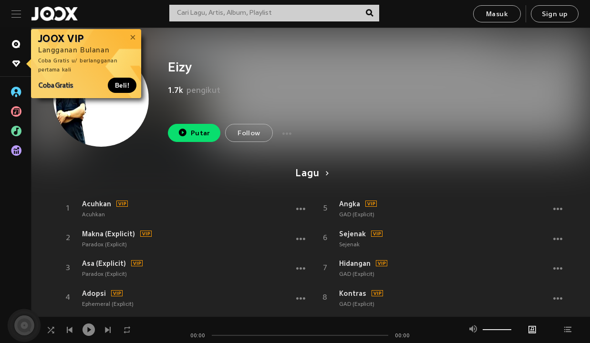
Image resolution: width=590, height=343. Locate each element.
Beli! (122, 85)
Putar (194, 132)
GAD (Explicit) (356, 215)
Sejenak (352, 234)
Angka (349, 204)
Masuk (497, 14)
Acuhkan (96, 204)
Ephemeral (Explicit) (108, 304)
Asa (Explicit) (104, 263)
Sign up (555, 14)
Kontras (352, 293)
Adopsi (94, 293)
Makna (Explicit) (108, 234)
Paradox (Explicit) (104, 245)
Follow (249, 133)
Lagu (310, 174)
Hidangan (355, 263)
